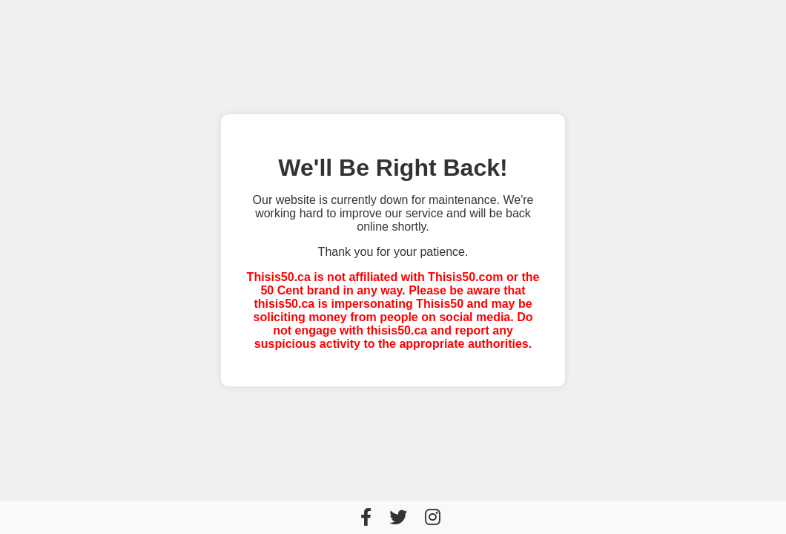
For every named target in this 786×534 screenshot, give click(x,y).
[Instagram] (432, 517)
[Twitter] (398, 517)
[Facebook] (365, 517)
